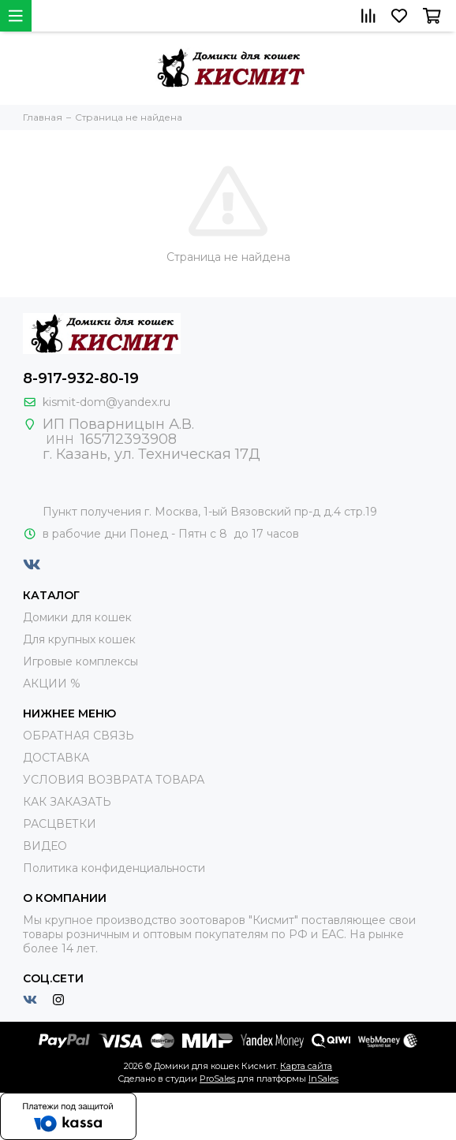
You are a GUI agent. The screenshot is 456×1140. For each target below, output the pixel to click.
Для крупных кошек (79, 639)
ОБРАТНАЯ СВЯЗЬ (78, 735)
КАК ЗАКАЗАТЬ (67, 802)
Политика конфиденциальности (114, 868)
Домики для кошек (77, 617)
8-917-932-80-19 (81, 378)
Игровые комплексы (80, 661)
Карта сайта (306, 1065)
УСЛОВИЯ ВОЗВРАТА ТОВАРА (113, 780)
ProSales (217, 1078)
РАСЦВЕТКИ (59, 824)
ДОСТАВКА (56, 758)
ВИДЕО (45, 846)
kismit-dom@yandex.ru (106, 402)
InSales (323, 1078)
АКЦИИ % (51, 683)
